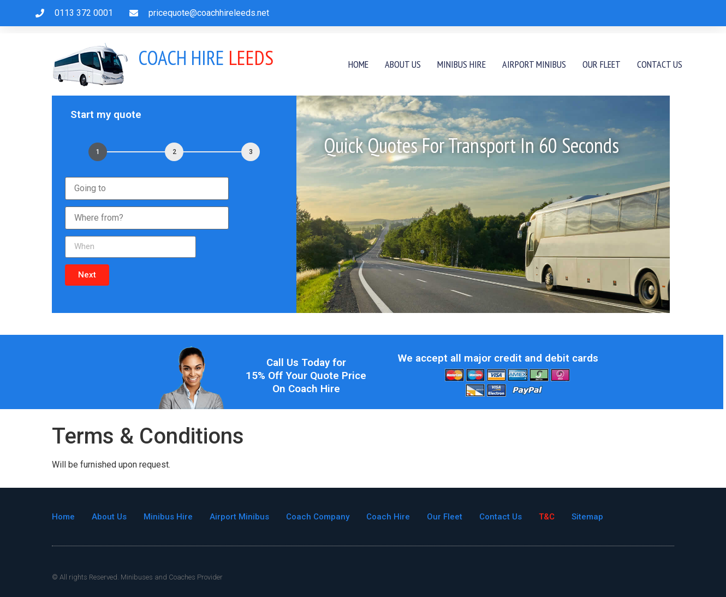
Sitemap (587, 517)
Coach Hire (388, 517)
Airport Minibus (534, 64)
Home (358, 64)
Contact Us (659, 64)
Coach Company (317, 517)
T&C (547, 517)
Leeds (205, 57)
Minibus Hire (461, 64)
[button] (87, 275)
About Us (403, 64)
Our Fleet (601, 64)
